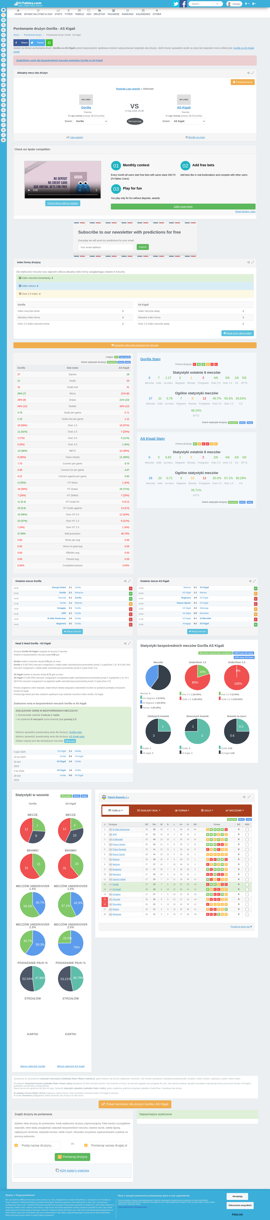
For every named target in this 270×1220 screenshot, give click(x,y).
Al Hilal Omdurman (121, 829)
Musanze (117, 874)
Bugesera (117, 869)
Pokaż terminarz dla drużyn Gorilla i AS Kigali (135, 1104)
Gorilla (115, 884)
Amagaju (116, 894)
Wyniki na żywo (196, 137)
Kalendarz (143, 12)
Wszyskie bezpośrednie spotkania (216, 653)
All (116, 357)
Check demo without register (63, 203)
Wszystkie (112, 362)
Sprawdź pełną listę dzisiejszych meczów (134, 345)
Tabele (79, 12)
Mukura (116, 859)
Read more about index (239, 333)
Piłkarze (114, 12)
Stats (58, 12)
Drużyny (99, 12)
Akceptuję (237, 1196)
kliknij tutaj (70, 741)
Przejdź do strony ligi (241, 926)
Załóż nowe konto (183, 206)
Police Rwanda (119, 849)
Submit (143, 247)
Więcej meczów (72, 631)
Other (157, 12)
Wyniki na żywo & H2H (38, 12)
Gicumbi (116, 899)
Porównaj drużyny (72, 1157)
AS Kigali (116, 889)
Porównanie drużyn (32, 35)
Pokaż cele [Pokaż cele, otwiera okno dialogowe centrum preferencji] (237, 1214)
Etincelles (117, 904)
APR (114, 834)
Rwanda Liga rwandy (128, 88)
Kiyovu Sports (119, 844)
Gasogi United (119, 879)
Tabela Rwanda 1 (118, 797)
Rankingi (128, 12)
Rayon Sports (119, 854)
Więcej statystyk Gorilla (32, 1066)
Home (18, 12)
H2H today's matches (74, 1170)
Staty (150, 359)
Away (127, 362)
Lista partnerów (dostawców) (132, 1207)
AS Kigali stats (77, 736)
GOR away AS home (244, 657)
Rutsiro (116, 909)
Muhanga (117, 914)
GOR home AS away (243, 653)
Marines (116, 864)
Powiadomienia (242, 82)
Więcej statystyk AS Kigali (71, 1066)
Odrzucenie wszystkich (240, 1205)
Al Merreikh (117, 839)
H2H (88, 12)
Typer (69, 12)
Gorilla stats (75, 732)
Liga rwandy (76, 137)
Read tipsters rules (245, 211)
